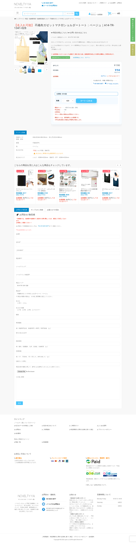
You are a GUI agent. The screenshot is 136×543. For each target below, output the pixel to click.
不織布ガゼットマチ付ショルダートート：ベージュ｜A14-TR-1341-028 (64, 27)
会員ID (18, 234)
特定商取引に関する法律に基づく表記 (82, 429)
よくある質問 (111, 3)
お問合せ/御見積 (21, 210)
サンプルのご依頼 (37, 210)
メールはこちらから (111, 83)
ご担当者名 (19, 250)
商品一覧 (18, 442)
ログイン (93, 14)
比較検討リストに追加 (133, 30)
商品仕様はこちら (59, 33)
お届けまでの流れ (53, 210)
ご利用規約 (46, 429)
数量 (17, 314)
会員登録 (99, 14)
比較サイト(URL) (21, 361)
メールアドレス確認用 (23, 274)
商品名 (18, 291)
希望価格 (18, 322)
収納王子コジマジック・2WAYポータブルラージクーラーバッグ (67, 190)
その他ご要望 (20, 377)
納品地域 (18, 341)
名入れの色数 (20, 308)
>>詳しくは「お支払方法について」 (96, 485)
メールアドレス (21, 266)
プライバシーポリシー (105, 429)
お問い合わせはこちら (77, 33)
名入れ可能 (70, 13)
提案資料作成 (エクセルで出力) (60, 57)
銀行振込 (19, 458)
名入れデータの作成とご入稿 (24, 425)
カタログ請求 (82, 3)
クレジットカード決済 (59, 458)
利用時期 (18, 351)
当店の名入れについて (49, 425)
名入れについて (92, 3)
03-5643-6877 (98, 83)
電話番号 (19, 258)
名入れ (18, 301)
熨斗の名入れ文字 (21, 333)
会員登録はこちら (78, 57)
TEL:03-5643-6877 (43, 226)
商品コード (19, 283)
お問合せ (119, 3)
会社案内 (18, 433)
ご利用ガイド (103, 3)
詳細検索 (45, 442)
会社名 (18, 242)
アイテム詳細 (20, 132)
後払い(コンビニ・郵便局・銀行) (98, 458)
